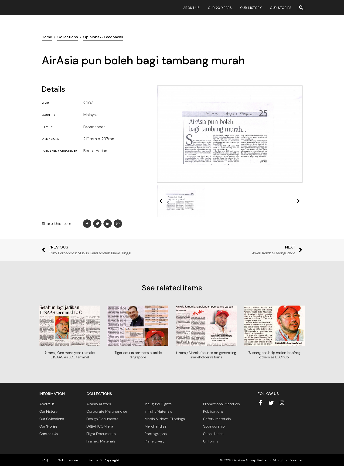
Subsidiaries (213, 433)
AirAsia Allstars (98, 403)
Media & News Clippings (165, 418)
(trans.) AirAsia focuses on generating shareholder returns (206, 355)
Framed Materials (101, 441)
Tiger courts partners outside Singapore (138, 355)
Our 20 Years (220, 8)
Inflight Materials (158, 411)
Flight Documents (101, 433)
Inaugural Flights (158, 403)
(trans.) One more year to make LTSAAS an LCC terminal (70, 355)
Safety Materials (217, 418)
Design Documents (102, 418)
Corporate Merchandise (106, 411)
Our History (251, 8)
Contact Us (48, 433)
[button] (301, 7)
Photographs (156, 433)
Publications (213, 411)
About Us (191, 8)
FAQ (44, 460)
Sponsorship (214, 426)
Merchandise (156, 426)
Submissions (64, 460)
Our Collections (51, 418)
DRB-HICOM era (99, 426)
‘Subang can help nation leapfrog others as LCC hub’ (274, 355)
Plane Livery (155, 441)
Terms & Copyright (96, 460)
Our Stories (281, 8)
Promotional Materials (221, 403)
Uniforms (210, 441)
